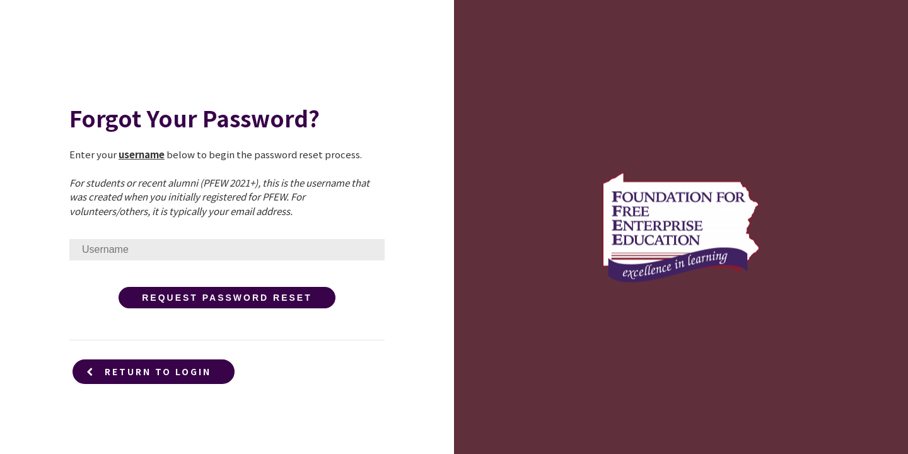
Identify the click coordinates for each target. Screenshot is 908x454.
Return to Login (148, 371)
